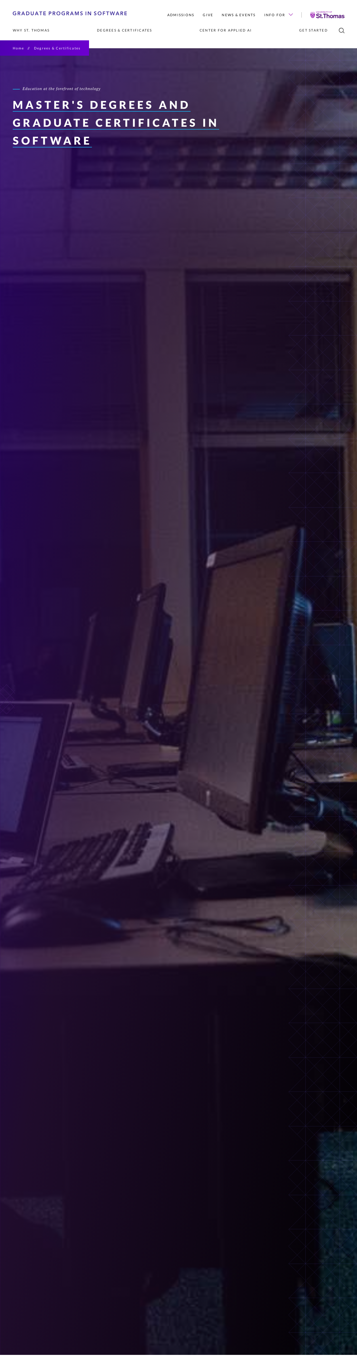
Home (18, 48)
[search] (342, 30)
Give (208, 15)
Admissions (181, 15)
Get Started (313, 30)
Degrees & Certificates (124, 30)
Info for (278, 15)
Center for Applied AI (226, 30)
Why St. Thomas (31, 30)
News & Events (238, 15)
